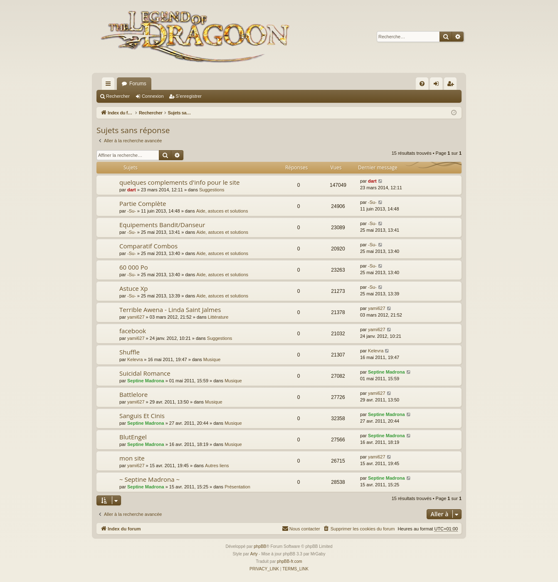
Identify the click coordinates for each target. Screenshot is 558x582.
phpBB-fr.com (289, 561)
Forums (137, 84)
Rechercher (118, 96)
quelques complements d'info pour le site (179, 182)
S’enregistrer (189, 96)
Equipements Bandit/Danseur (162, 224)
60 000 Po (133, 267)
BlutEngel (133, 437)
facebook (132, 331)
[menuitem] (422, 83)
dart (131, 189)
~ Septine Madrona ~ (149, 479)
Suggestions (212, 189)
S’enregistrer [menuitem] (452, 85)
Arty (254, 554)
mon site (132, 458)
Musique (212, 359)
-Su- (131, 210)
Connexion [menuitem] (438, 85)
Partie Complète (142, 203)
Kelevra (135, 359)
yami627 (136, 317)
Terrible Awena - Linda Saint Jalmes (170, 309)
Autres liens (217, 465)
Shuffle (129, 352)
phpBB (260, 546)
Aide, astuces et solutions (222, 210)
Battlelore (133, 394)
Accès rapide (109, 85)
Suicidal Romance (144, 373)
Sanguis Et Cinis (142, 415)
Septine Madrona (145, 380)
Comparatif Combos (148, 246)
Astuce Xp (133, 288)
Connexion (153, 96)
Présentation (237, 486)
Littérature (218, 317)
